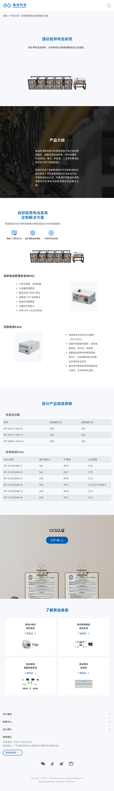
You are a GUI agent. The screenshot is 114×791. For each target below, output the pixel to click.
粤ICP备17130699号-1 (65, 781)
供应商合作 (12, 752)
